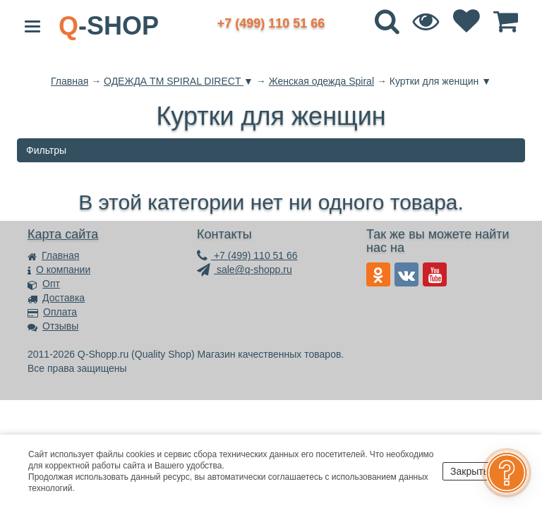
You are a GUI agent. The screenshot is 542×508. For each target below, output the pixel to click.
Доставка (56, 297)
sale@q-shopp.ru (244, 269)
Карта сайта (63, 234)
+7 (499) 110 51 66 (247, 255)
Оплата (52, 312)
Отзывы (53, 326)
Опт (44, 283)
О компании (59, 269)
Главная (53, 255)
